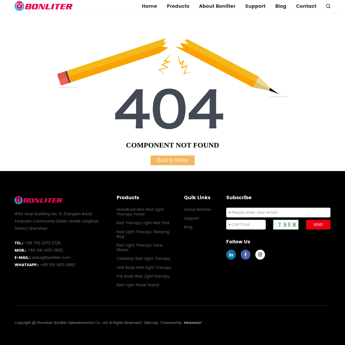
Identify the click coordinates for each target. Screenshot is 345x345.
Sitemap (151, 323)
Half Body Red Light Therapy (144, 267)
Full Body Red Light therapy (143, 276)
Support (255, 6)
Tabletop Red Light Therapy (143, 258)
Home (149, 6)
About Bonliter (217, 6)
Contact (306, 6)
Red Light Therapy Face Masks (139, 247)
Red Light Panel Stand (138, 285)
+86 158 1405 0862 (57, 265)
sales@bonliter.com (51, 258)
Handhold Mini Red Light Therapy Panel (140, 212)
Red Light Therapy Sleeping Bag (143, 234)
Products (178, 6)
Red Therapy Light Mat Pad (143, 223)
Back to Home (172, 160)
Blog (280, 6)
